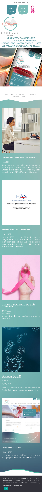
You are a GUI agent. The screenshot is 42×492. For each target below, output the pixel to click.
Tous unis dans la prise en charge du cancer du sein (18, 305)
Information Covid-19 (11, 376)
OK (6, 489)
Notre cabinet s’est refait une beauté (18, 157)
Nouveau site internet (11, 447)
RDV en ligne (23, 10)
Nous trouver (11, 10)
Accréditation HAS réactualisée (16, 230)
